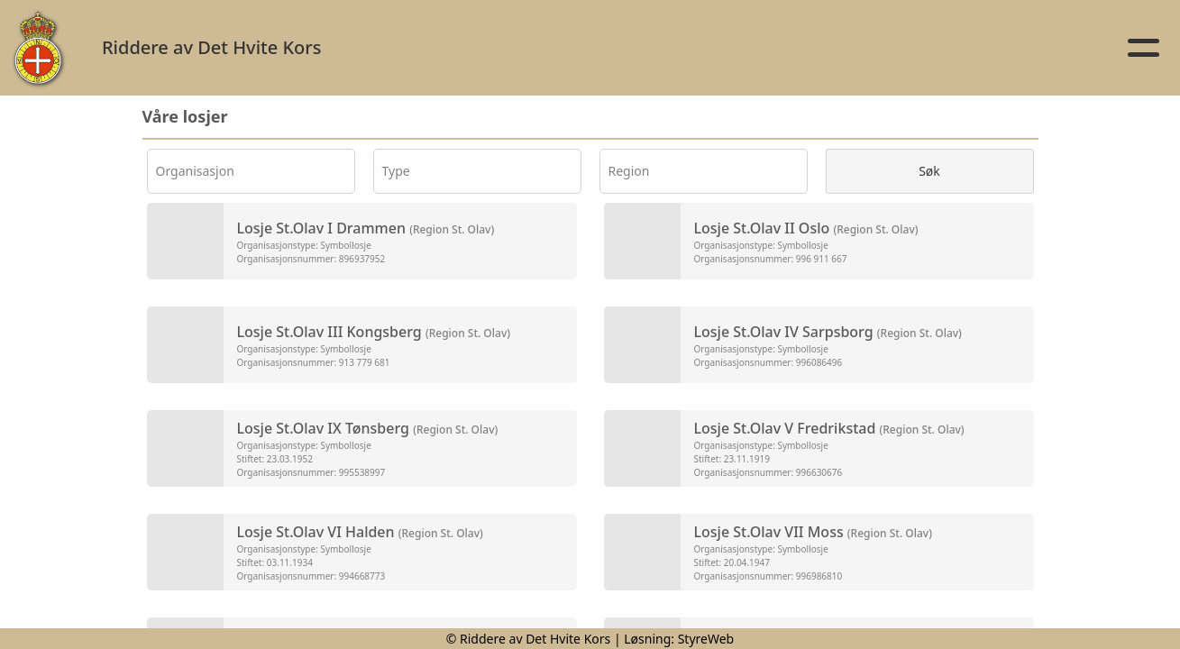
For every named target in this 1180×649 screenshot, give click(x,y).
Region (629, 170)
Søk (929, 170)
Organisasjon (195, 170)
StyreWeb (706, 638)
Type (396, 170)
